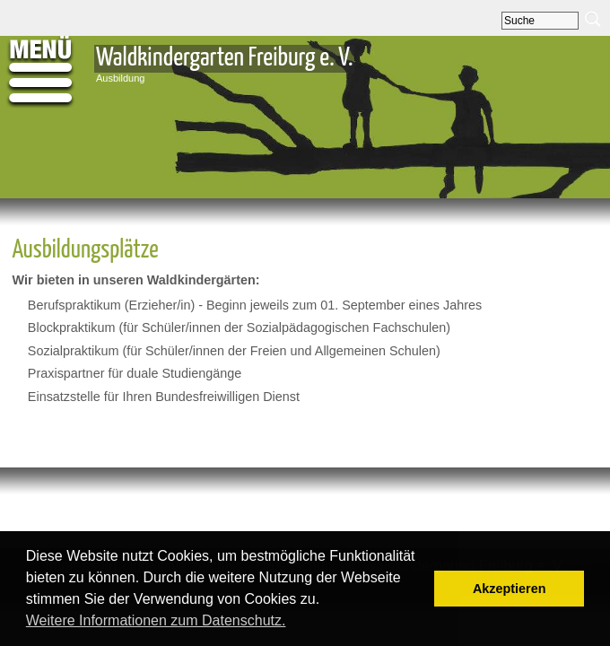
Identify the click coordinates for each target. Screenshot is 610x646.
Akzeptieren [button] (509, 588)
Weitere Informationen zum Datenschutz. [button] (156, 620)
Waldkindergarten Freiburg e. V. (224, 58)
